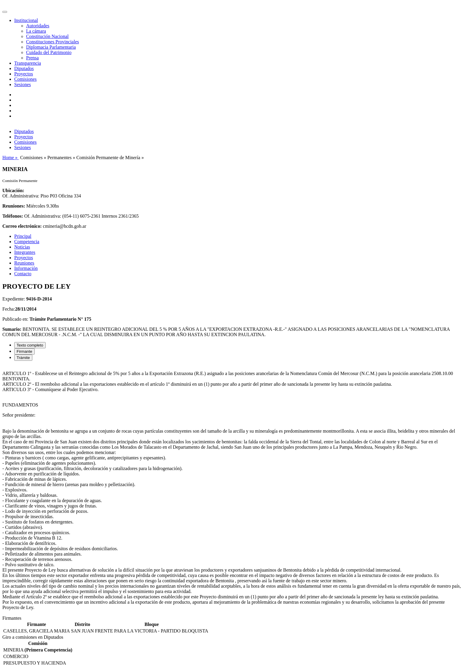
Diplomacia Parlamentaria (51, 47)
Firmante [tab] (24, 351)
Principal (22, 236)
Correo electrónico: (22, 226)
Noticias (22, 246)
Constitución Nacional (47, 36)
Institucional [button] (26, 20)
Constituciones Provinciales (52, 41)
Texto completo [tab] (30, 345)
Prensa (32, 57)
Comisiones (25, 79)
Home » (10, 157)
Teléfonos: (12, 216)
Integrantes (24, 252)
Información (26, 268)
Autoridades (37, 25)
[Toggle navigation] (4, 12)
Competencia (26, 241)
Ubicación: (13, 190)
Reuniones (24, 262)
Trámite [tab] (23, 357)
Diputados (24, 68)
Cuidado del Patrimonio (48, 52)
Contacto (22, 273)
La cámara (36, 31)
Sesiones (22, 84)
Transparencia (27, 63)
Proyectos (23, 73)
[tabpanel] (232, 491)
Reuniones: (13, 205)
